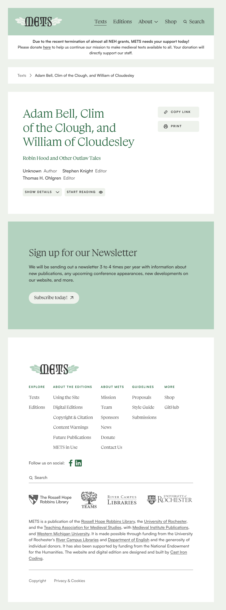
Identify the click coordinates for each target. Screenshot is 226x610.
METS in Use (65, 447)
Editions (37, 407)
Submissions (144, 418)
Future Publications (72, 438)
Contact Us (111, 447)
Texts (22, 75)
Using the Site (66, 398)
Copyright (37, 580)
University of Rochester (165, 521)
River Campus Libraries (77, 539)
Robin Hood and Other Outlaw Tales (62, 158)
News (106, 427)
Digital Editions (68, 407)
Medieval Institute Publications (160, 527)
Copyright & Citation (73, 418)
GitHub (171, 407)
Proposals (141, 398)
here (47, 47)
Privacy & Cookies (69, 580)
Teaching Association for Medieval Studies (82, 527)
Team (106, 407)
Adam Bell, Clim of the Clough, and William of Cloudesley (84, 75)
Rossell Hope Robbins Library (108, 521)
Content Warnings (70, 427)
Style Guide (143, 407)
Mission (108, 398)
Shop (169, 398)
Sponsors (110, 418)
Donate (108, 438)
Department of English (128, 539)
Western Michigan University (63, 533)
